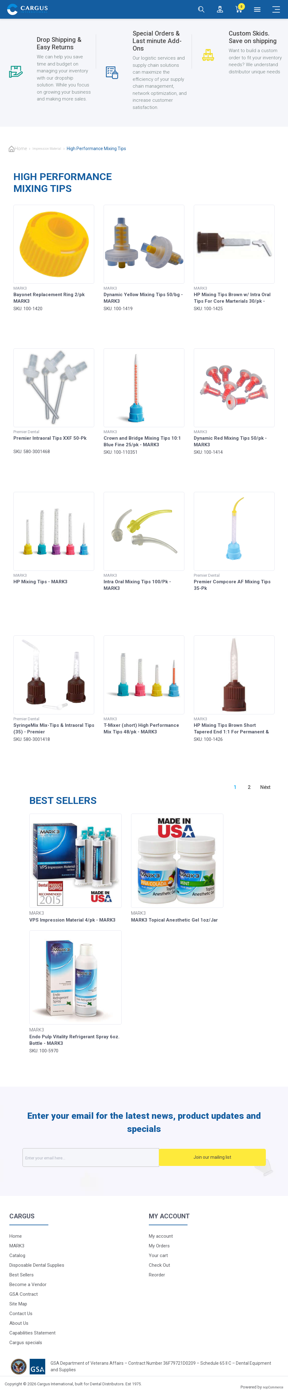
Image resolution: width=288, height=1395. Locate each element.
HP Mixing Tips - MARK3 (40, 582)
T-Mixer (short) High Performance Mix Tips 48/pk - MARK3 (141, 728)
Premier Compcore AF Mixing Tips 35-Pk (232, 585)
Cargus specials (25, 1342)
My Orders (159, 1246)
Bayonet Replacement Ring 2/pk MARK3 (49, 298)
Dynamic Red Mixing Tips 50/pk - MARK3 (230, 441)
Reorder (157, 1275)
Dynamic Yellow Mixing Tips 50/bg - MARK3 (143, 298)
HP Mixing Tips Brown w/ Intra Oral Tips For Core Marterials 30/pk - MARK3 (232, 301)
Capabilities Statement (32, 1333)
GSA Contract (23, 1294)
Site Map (18, 1304)
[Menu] (257, 9)
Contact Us (20, 1313)
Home (21, 148)
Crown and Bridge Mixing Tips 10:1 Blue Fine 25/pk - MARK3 (142, 441)
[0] (238, 9)
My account (161, 1236)
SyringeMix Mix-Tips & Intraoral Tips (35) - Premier (53, 728)
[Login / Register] (220, 9)
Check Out (159, 1265)
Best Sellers (21, 1275)
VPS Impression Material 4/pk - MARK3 (72, 920)
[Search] (201, 9)
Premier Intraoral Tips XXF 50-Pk (49, 438)
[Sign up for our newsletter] (107, 1157)
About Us (18, 1323)
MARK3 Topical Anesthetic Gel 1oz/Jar (174, 920)
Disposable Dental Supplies (36, 1265)
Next (265, 787)
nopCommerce (273, 1387)
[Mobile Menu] (276, 9)
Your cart (158, 1255)
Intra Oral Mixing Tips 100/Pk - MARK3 (137, 585)
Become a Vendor (27, 1284)
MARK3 (16, 1246)
